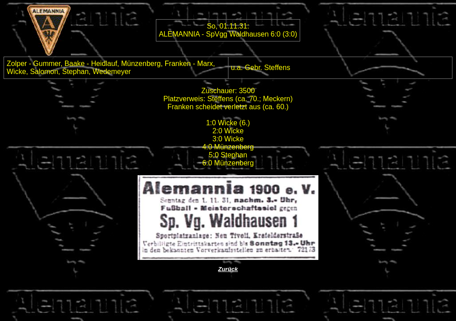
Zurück (228, 269)
